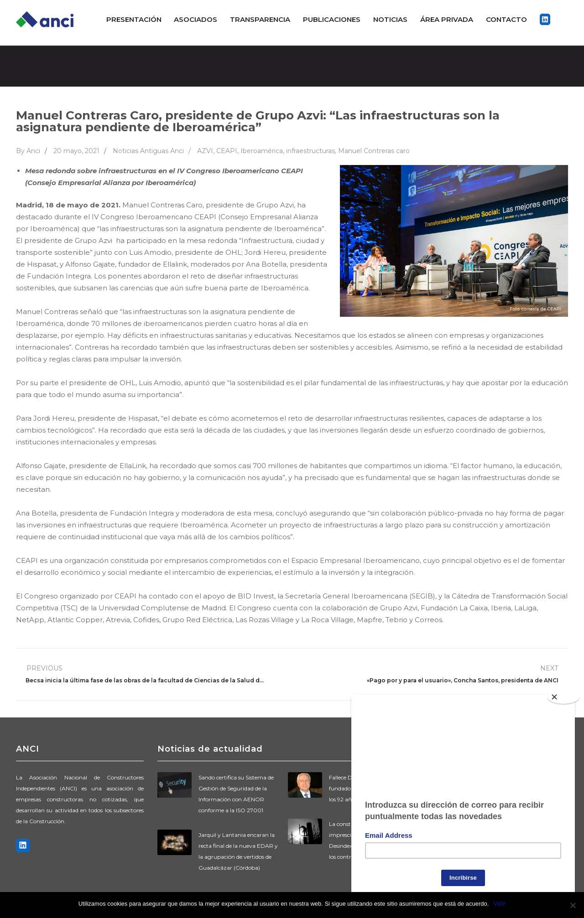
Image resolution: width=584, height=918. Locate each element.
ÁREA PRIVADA (446, 19)
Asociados (195, 19)
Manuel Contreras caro (374, 151)
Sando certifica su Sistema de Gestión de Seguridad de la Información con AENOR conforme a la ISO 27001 (236, 794)
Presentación (134, 19)
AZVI (205, 151)
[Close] (563, 697)
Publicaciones (331, 19)
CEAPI (226, 151)
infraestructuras (310, 151)
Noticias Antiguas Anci (148, 151)
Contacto (506, 19)
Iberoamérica (261, 151)
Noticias (390, 19)
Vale (499, 903)
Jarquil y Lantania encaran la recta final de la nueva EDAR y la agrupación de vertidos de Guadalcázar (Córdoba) (238, 851)
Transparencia (260, 19)
